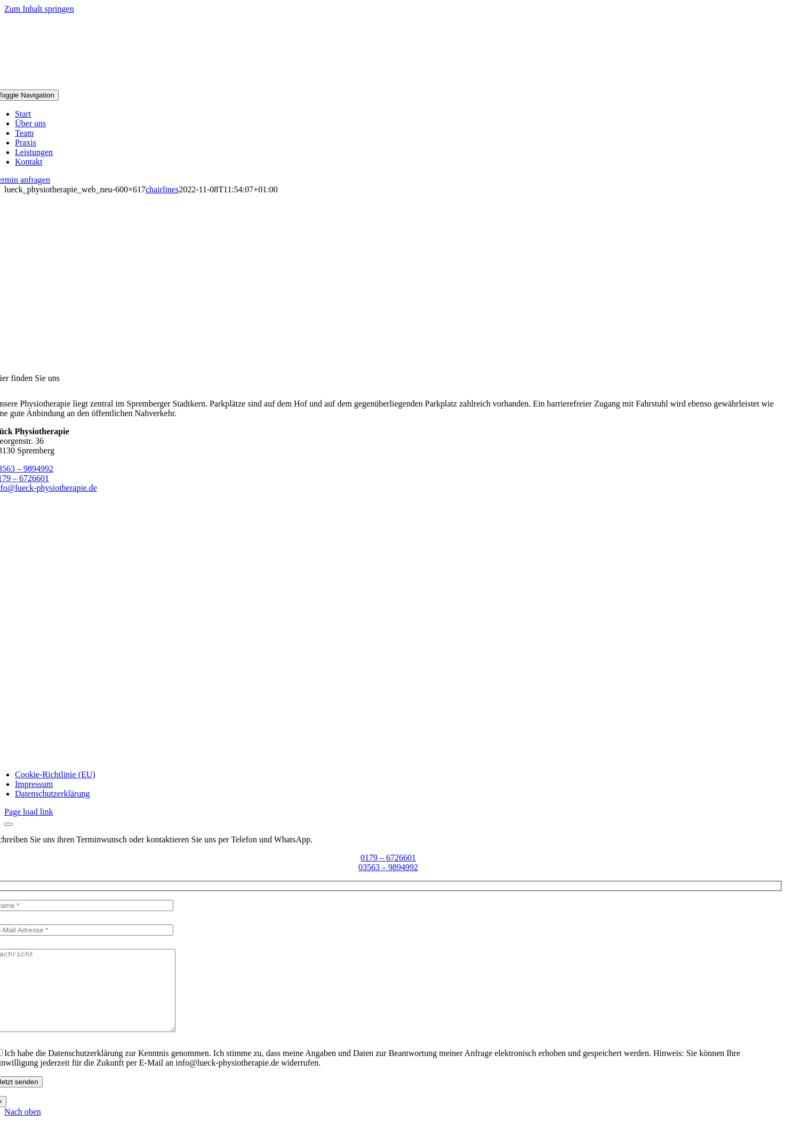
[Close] (8, 824)
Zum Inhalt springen (39, 8)
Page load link (28, 811)
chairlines (162, 189)
